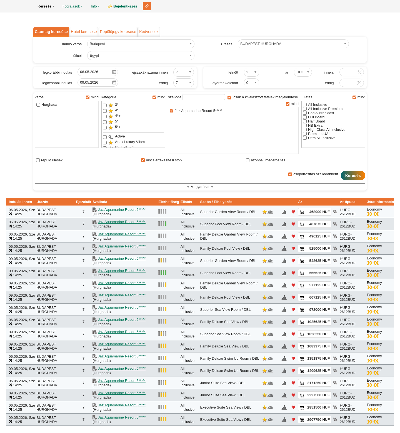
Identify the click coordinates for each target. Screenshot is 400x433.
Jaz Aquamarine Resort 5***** (196, 111)
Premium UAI (316, 134)
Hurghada (46, 104)
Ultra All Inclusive (319, 138)
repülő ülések (49, 160)
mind (92, 97)
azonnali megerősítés (265, 160)
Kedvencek (148, 31)
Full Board (313, 117)
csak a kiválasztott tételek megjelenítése (263, 97)
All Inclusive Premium (322, 109)
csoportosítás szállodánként (313, 174)
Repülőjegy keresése (118, 31)
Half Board (314, 121)
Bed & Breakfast (318, 113)
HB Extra (312, 125)
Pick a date (114, 71)
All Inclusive (315, 104)
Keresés (353, 175)
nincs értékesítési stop (161, 160)
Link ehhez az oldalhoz (147, 6)
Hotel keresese (84, 31)
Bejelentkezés (125, 6)
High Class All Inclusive (324, 129)
